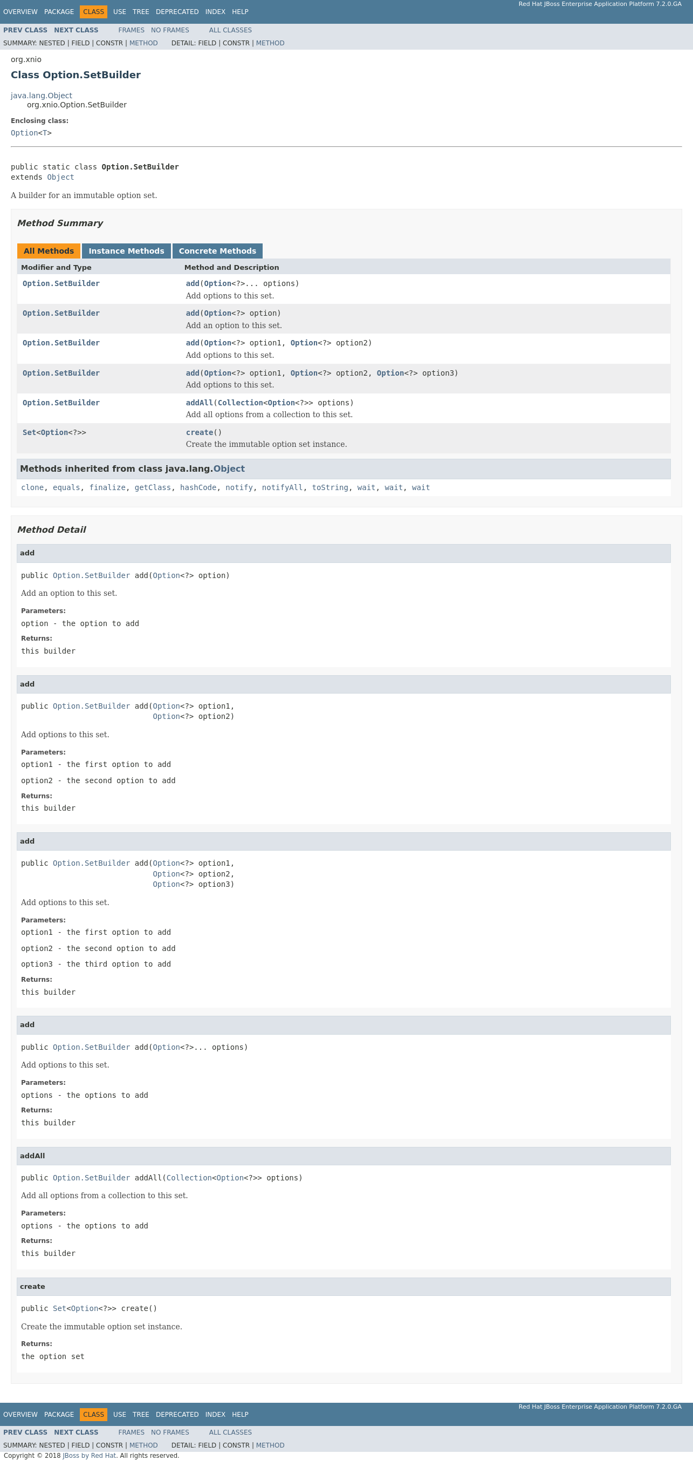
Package (59, 12)
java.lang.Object (41, 95)
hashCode (198, 487)
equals (66, 487)
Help (240, 12)
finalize (107, 487)
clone (32, 487)
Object (60, 177)
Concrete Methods (218, 251)
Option (24, 132)
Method (143, 43)
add (193, 283)
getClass (153, 487)
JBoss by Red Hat (89, 1455)
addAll (200, 402)
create (200, 432)
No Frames (170, 30)
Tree (141, 12)
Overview (20, 12)
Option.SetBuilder (61, 283)
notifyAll (282, 487)
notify (239, 487)
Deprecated (177, 12)
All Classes (230, 30)
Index (215, 12)
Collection (240, 402)
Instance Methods (126, 251)
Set (29, 432)
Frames (132, 30)
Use (119, 12)
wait (367, 487)
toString (330, 487)
